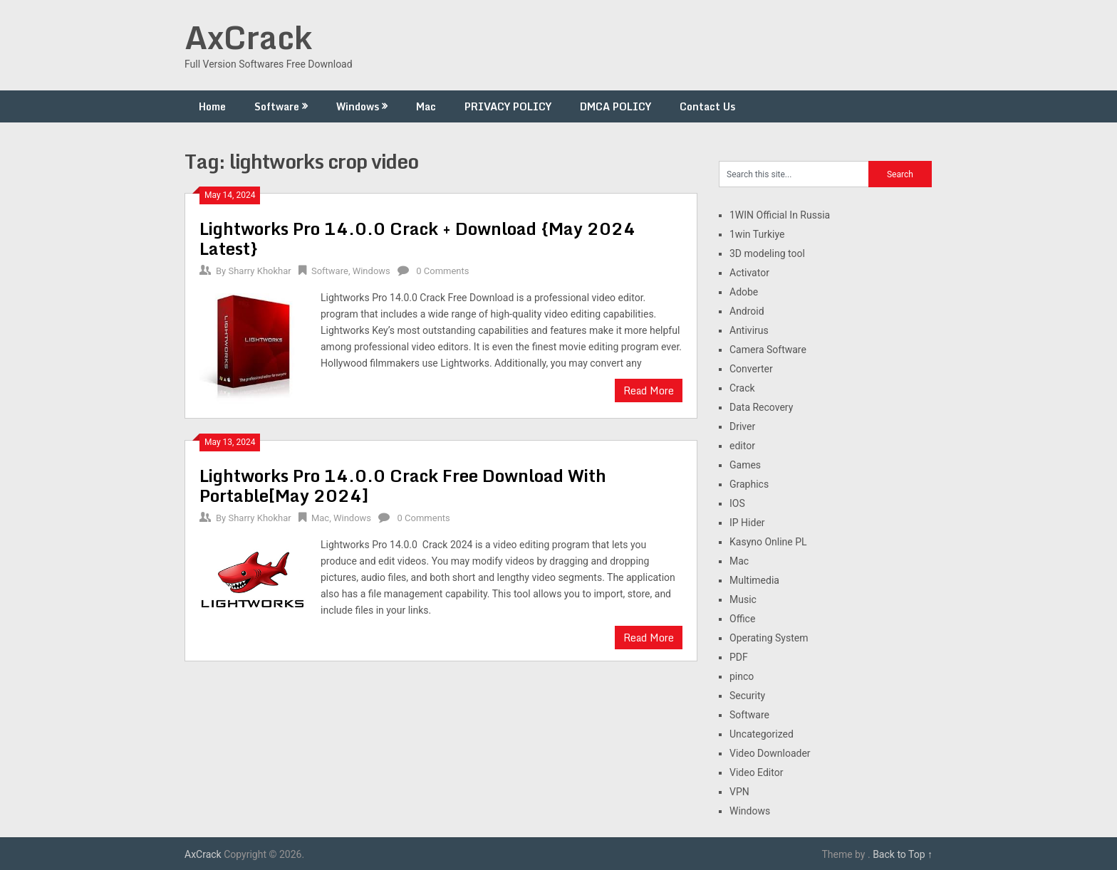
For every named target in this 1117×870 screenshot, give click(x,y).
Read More (648, 390)
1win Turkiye (756, 234)
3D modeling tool (767, 253)
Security (747, 695)
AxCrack (248, 37)
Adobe (743, 292)
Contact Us (707, 106)
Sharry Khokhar (259, 271)
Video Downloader (770, 753)
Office (742, 618)
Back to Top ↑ (902, 854)
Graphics (749, 484)
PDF (738, 657)
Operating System (769, 638)
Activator (749, 272)
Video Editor (756, 772)
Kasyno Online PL (768, 541)
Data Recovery (761, 407)
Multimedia (754, 580)
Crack (742, 388)
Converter (751, 368)
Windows (357, 106)
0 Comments (442, 271)
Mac (426, 106)
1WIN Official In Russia (779, 215)
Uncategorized (761, 734)
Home (212, 106)
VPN (739, 791)
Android (746, 311)
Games (745, 465)
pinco (741, 676)
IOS (737, 503)
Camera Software (767, 349)
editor (742, 445)
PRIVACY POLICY (507, 106)
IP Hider (747, 522)
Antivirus (749, 330)
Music (743, 599)
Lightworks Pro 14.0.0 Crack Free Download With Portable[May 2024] (402, 485)
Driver (742, 426)
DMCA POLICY (615, 106)
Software (276, 106)
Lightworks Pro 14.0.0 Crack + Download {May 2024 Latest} (417, 238)
